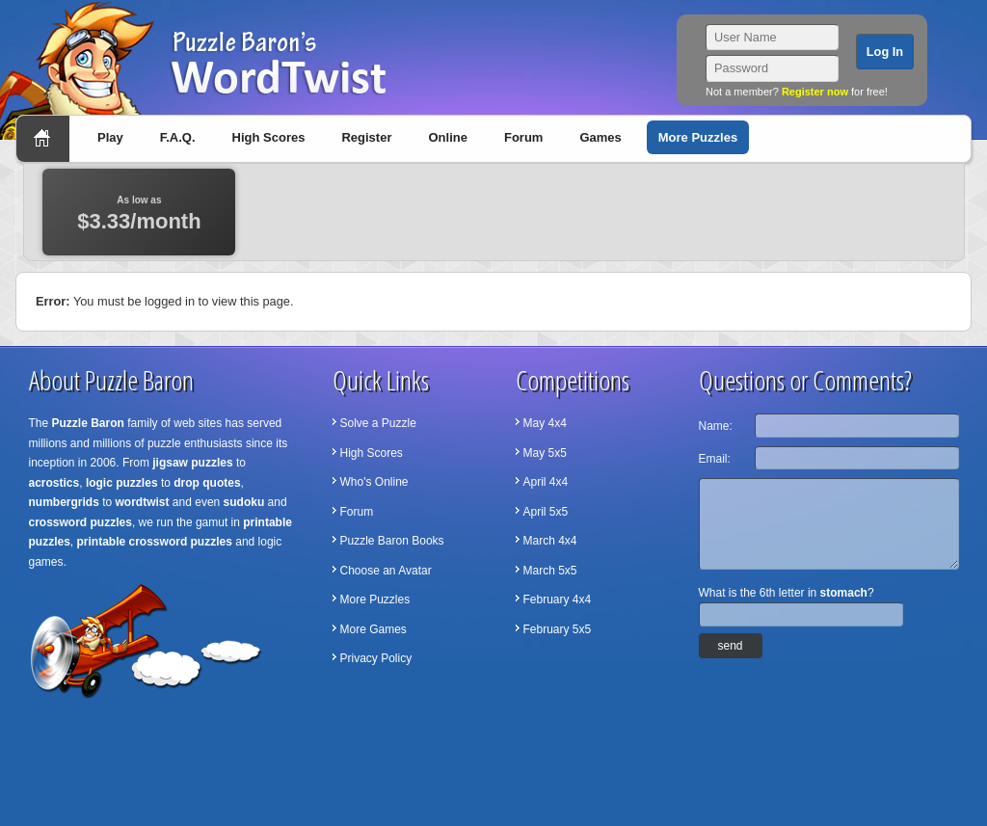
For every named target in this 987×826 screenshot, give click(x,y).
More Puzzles (697, 137)
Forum (523, 137)
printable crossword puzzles (154, 541)
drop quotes (206, 483)
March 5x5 (550, 570)
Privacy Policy (376, 658)
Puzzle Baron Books (392, 540)
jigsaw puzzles (192, 462)
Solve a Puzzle (378, 423)
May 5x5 (545, 453)
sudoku (244, 502)
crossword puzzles (80, 522)
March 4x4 (550, 540)
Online (447, 137)
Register (366, 137)
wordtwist (143, 502)
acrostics (54, 483)
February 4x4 (557, 599)
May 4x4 (545, 423)
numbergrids (64, 502)
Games (600, 137)
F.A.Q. (178, 137)
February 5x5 (557, 629)
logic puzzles (122, 483)
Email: (715, 459)
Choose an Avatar (386, 570)
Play (110, 137)
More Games (373, 629)
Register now (815, 91)
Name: (716, 426)
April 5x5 (546, 512)
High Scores (269, 137)
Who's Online (374, 482)
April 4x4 (546, 482)
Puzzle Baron (88, 423)
